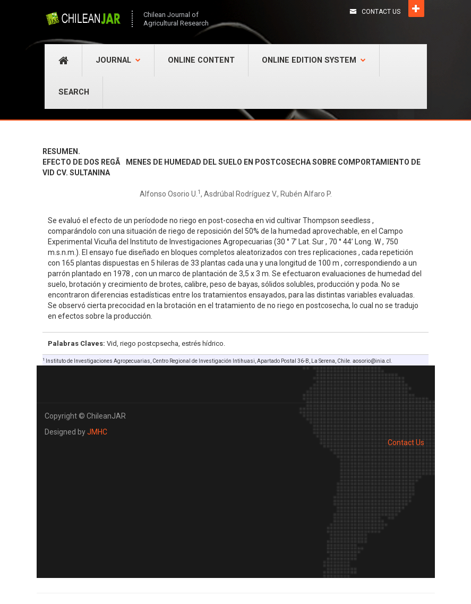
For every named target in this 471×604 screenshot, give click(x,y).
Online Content (201, 60)
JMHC (97, 432)
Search (73, 92)
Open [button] (416, 8)
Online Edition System (314, 60)
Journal (118, 60)
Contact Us (381, 11)
